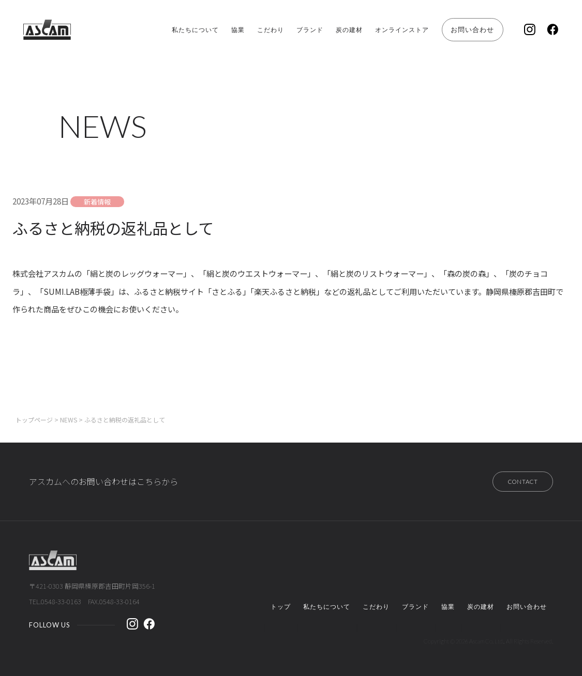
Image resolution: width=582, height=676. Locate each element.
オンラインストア (376, 29)
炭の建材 (314, 29)
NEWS (68, 414)
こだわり (222, 29)
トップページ (34, 414)
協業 (184, 29)
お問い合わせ (459, 29)
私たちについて (134, 29)
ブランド (267, 29)
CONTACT (516, 478)
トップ (281, 605)
